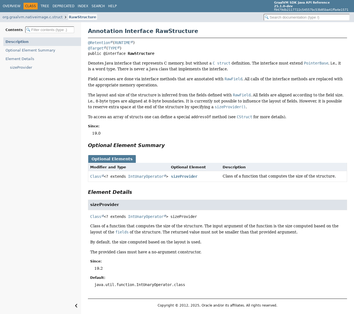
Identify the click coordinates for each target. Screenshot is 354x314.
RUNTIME (122, 42)
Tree (45, 6)
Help (112, 6)
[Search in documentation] (307, 17)
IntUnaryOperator (145, 176)
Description (17, 42)
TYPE (112, 48)
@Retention (99, 42)
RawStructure (82, 17)
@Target (95, 48)
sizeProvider (21, 67)
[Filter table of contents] (49, 29)
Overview (11, 6)
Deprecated (63, 6)
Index (83, 6)
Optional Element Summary (30, 50)
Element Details (20, 59)
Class (95, 176)
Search (98, 6)
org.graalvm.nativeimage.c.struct (32, 17)
